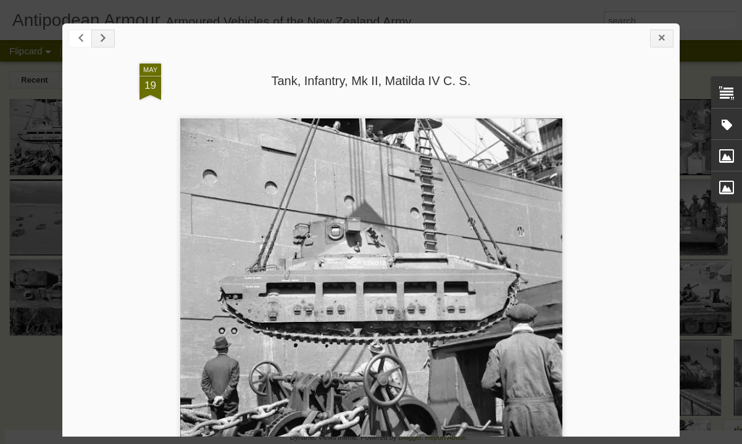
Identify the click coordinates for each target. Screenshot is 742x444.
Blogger (409, 437)
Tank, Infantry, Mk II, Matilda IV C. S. (370, 81)
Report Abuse (446, 437)
